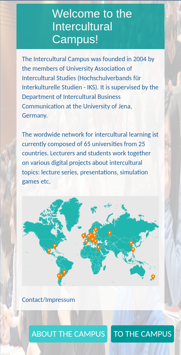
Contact (32, 300)
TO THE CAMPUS (142, 334)
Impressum (60, 300)
